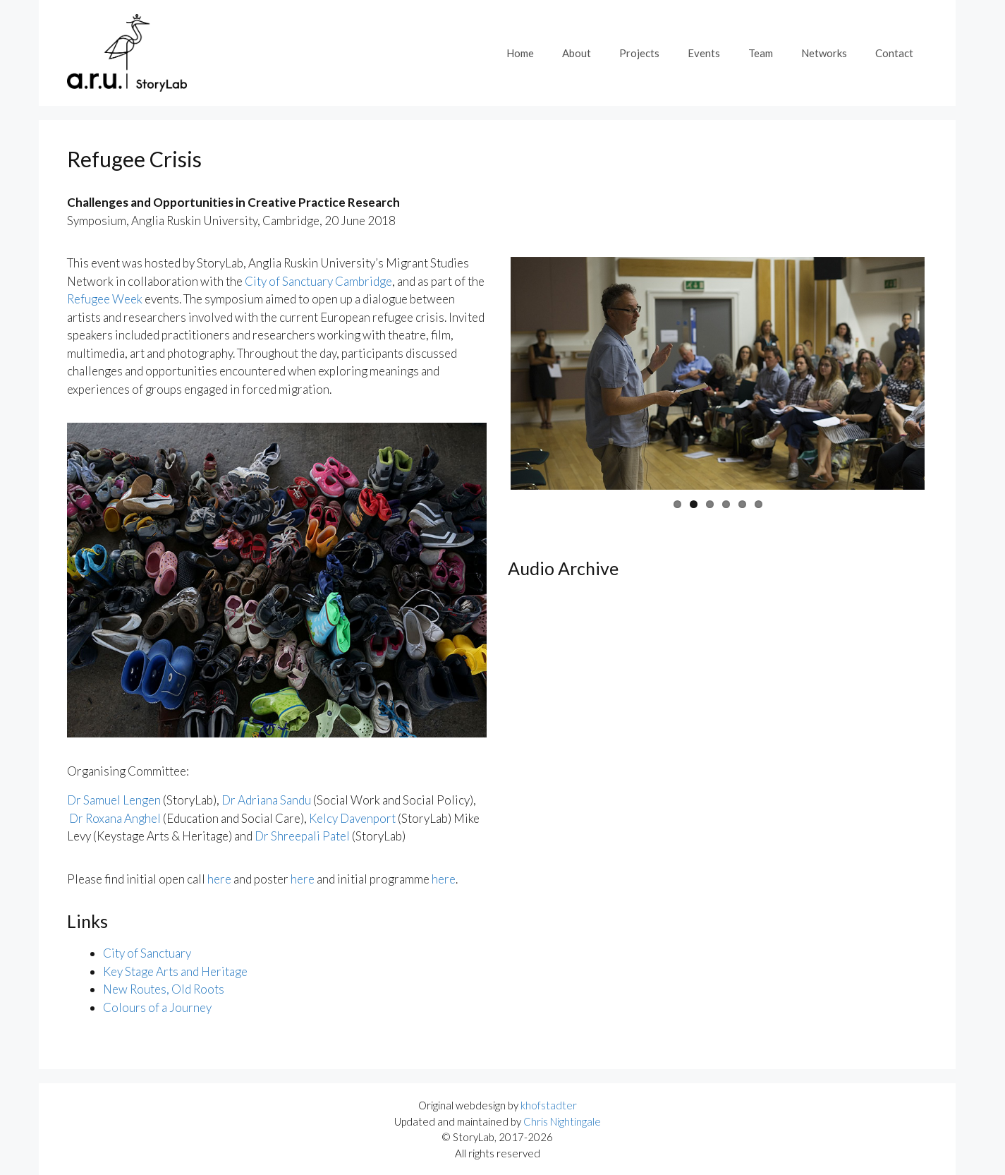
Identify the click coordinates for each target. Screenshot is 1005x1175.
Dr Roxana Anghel (115, 818)
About (576, 53)
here (219, 879)
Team (760, 53)
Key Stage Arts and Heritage (175, 971)
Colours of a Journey (157, 1007)
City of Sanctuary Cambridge (318, 281)
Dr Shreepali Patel (302, 835)
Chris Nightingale (562, 1121)
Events (704, 53)
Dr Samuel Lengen (114, 800)
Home (520, 53)
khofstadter (548, 1105)
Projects (639, 53)
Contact (894, 53)
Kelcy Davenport (352, 818)
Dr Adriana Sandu (266, 800)
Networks (824, 53)
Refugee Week (104, 298)
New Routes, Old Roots (163, 989)
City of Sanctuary (147, 953)
